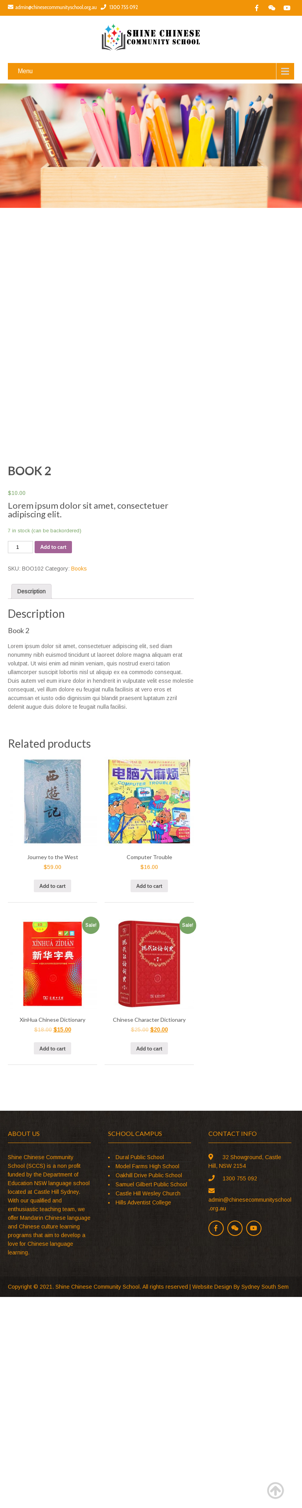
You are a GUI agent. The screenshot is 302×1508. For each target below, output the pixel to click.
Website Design (212, 1287)
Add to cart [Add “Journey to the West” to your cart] (52, 885)
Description (31, 591)
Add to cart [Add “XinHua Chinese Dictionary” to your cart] (52, 1048)
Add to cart (53, 546)
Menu (25, 71)
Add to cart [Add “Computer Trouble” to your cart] (149, 885)
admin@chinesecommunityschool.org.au (52, 7)
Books (79, 568)
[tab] (31, 591)
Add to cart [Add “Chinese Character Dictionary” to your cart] (149, 1048)
